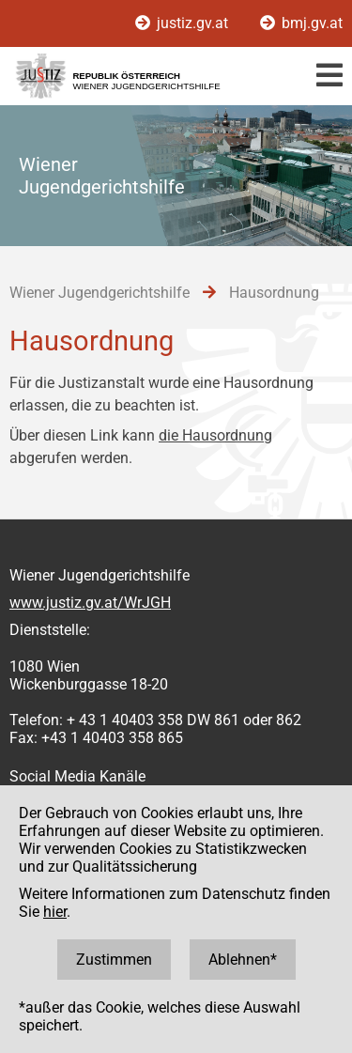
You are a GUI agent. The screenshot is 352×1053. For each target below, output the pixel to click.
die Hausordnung (215, 435)
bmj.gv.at (301, 23)
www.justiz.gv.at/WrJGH (90, 603)
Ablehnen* (242, 959)
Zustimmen (114, 959)
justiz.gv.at (183, 23)
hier (55, 912)
